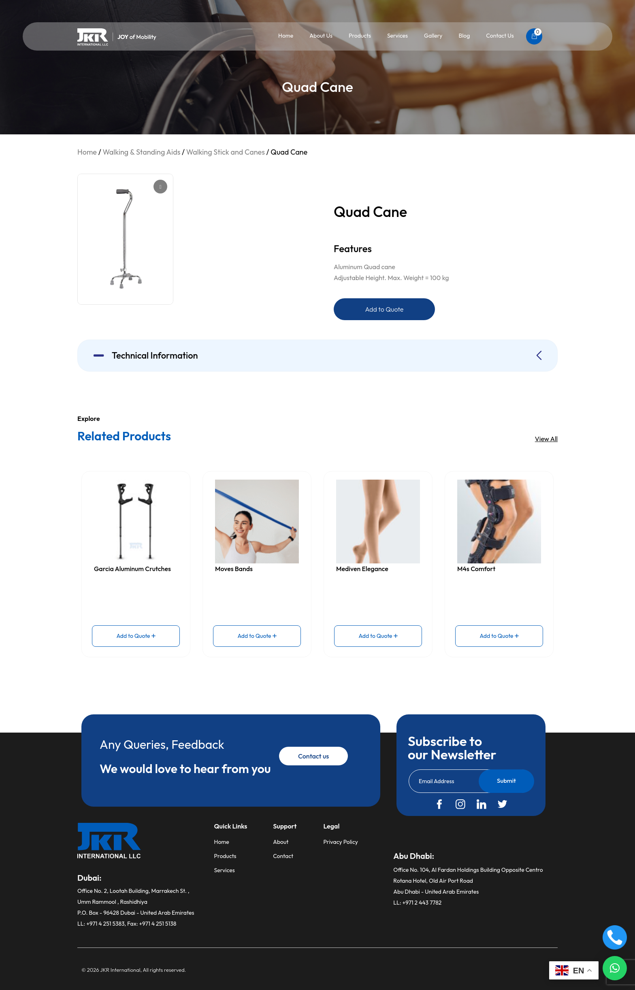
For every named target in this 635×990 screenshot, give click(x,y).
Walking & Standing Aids (141, 152)
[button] (615, 968)
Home (285, 35)
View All (546, 439)
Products (360, 35)
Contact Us (500, 35)
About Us (320, 35)
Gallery (433, 35)
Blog (464, 35)
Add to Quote (384, 309)
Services (397, 35)
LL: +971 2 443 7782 (417, 902)
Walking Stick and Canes (225, 152)
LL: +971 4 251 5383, (102, 923)
